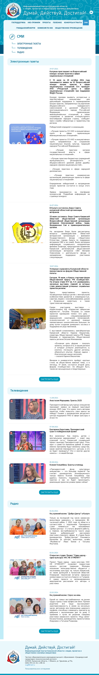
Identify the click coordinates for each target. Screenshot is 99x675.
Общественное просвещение (68, 28)
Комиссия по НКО (45, 28)
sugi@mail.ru (30, 665)
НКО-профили (34, 22)
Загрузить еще (49, 379)
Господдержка (18, 22)
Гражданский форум (25, 28)
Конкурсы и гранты (73, 22)
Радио (20, 52)
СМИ (86, 22)
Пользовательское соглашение (37, 668)
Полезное (57, 22)
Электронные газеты (29, 43)
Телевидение (24, 48)
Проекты (46, 22)
